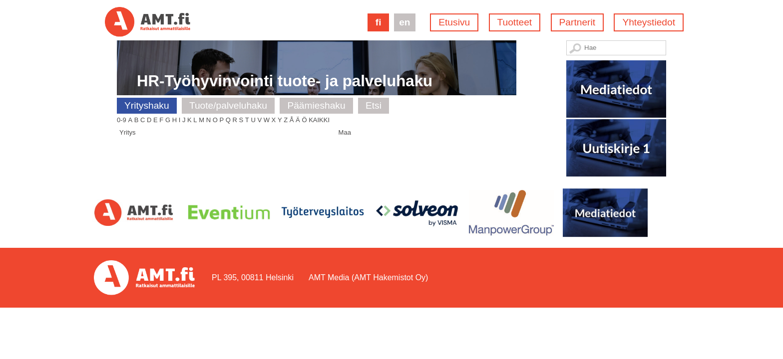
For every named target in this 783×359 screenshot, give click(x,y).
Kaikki (319, 120)
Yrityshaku (146, 105)
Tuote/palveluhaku (228, 105)
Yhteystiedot (648, 22)
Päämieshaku (316, 105)
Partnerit (577, 22)
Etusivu (454, 22)
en (404, 22)
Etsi (374, 105)
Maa (345, 132)
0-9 (121, 120)
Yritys (127, 132)
